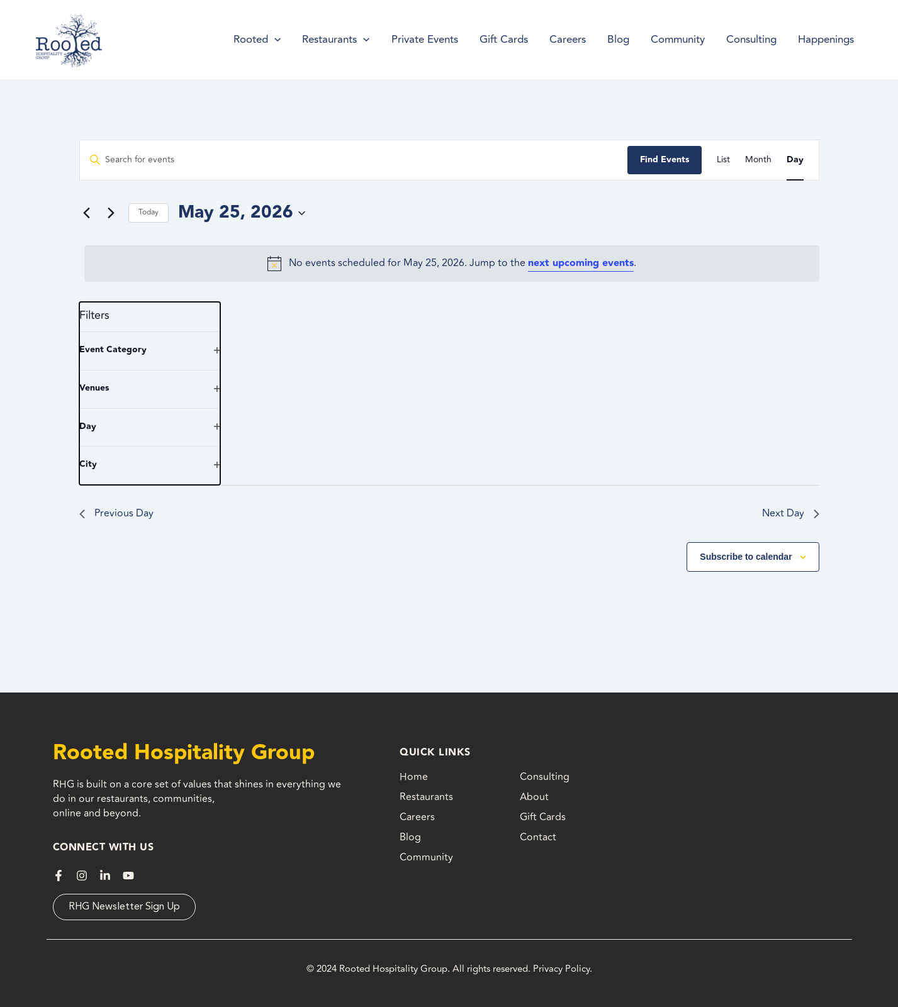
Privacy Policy (561, 969)
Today (148, 212)
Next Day (790, 513)
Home (414, 776)
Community (426, 857)
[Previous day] (86, 213)
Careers (417, 817)
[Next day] (111, 213)
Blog (410, 837)
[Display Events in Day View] (795, 160)
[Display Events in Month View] (758, 160)
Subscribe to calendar (746, 557)
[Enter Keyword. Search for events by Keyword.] (353, 160)
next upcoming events (581, 263)
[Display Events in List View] (723, 160)
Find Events (664, 160)
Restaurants (426, 796)
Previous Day (116, 513)
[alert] (451, 263)
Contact (538, 837)
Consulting (545, 776)
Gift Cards (543, 817)
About (534, 796)
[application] (274, 40)
